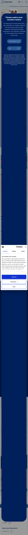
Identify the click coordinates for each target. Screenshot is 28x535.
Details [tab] (14, 251)
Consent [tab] (5, 251)
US (10, 48)
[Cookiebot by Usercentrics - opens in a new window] (16, 247)
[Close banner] (25, 247)
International (13, 41)
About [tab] (23, 251)
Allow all (14, 276)
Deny (14, 286)
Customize (14, 281)
